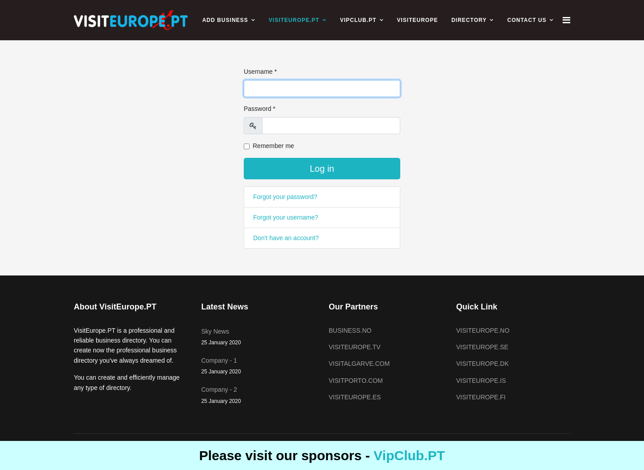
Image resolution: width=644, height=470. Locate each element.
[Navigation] (566, 20)
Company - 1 (258, 366)
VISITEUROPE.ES (355, 397)
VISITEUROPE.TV (355, 347)
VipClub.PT (409, 455)
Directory (469, 20)
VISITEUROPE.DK (482, 363)
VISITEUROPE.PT (294, 20)
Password (259, 108)
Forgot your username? (285, 217)
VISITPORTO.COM (356, 380)
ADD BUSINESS (225, 20)
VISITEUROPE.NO (482, 330)
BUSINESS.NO (350, 330)
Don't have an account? (286, 237)
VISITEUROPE (417, 20)
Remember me (273, 145)
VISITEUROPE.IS (481, 380)
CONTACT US (527, 20)
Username (260, 71)
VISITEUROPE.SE (482, 347)
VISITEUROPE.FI (480, 397)
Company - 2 (258, 395)
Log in (322, 169)
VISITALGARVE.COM (359, 363)
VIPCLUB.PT (358, 20)
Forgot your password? (285, 196)
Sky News (258, 337)
